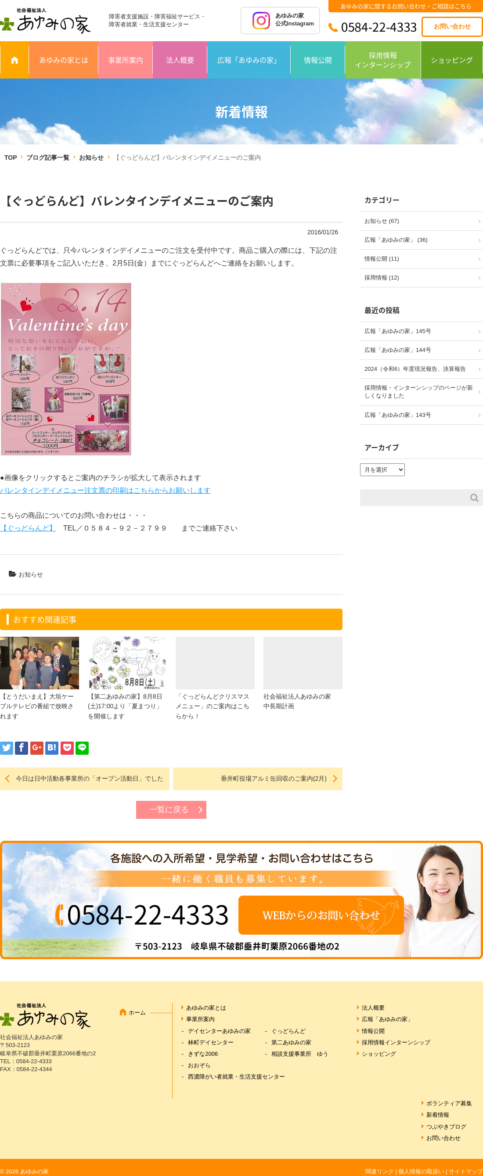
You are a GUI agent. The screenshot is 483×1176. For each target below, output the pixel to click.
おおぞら (199, 1065)
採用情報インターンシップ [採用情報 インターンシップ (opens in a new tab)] (383, 60)
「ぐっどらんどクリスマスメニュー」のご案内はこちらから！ (212, 706)
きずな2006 (203, 1054)
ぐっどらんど (288, 1031)
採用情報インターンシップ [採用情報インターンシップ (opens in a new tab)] (396, 1042)
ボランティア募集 (449, 1103)
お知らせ (91, 157)
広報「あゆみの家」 (249, 59)
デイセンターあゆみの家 (219, 1031)
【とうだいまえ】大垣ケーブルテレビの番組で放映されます (37, 706)
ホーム (137, 1012)
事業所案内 (125, 59)
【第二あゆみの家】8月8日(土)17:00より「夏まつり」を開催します (125, 706)
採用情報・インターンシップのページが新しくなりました (418, 391)
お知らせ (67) (381, 221)
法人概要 (180, 59)
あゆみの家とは (63, 59)
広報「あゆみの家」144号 (397, 350)
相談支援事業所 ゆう (299, 1054)
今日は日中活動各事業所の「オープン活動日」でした (89, 778)
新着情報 (437, 1114)
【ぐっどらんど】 (28, 528)
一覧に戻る (169, 809)
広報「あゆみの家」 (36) (396, 240)
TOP (10, 157)
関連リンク (379, 1171)
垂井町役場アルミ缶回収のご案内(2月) (274, 778)
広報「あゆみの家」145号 (397, 331)
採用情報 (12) (381, 277)
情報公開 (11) (381, 258)
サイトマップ (466, 1171)
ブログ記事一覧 (47, 157)
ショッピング (452, 59)
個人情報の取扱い (421, 1171)
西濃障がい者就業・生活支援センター (236, 1076)
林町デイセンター (211, 1042)
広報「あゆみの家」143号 (397, 415)
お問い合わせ (452, 26)
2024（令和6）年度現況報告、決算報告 (415, 369)
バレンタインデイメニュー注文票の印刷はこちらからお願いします (105, 490)
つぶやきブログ (446, 1126)
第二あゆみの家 (291, 1042)
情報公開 (318, 59)
